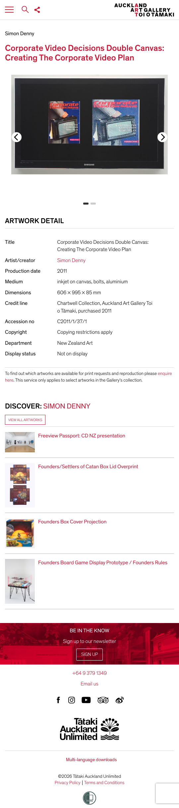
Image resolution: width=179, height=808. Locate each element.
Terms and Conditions (104, 782)
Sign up (89, 654)
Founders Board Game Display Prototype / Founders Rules (102, 562)
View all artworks (25, 419)
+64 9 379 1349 (89, 673)
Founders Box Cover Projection (72, 521)
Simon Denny (19, 33)
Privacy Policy (68, 782)
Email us (89, 683)
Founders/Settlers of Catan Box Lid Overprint (88, 466)
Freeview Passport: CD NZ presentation (81, 435)
